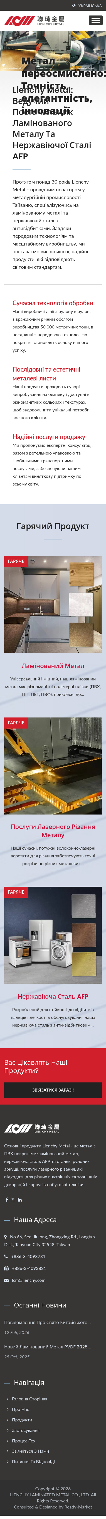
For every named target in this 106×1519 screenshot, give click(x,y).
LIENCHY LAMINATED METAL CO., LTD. (50, 1494)
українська (90, 6)
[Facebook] (7, 1200)
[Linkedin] (20, 1200)
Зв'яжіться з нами (30, 1450)
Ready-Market (78, 1506)
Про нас (20, 1409)
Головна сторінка (29, 1398)
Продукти (22, 1419)
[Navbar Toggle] (96, 20)
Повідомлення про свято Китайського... (47, 1322)
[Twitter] (13, 1200)
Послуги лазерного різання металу (53, 831)
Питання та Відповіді (33, 1461)
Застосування (26, 1430)
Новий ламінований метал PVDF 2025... (47, 1347)
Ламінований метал (53, 666)
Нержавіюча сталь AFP (53, 997)
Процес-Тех (23, 1440)
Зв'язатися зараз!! (53, 1089)
